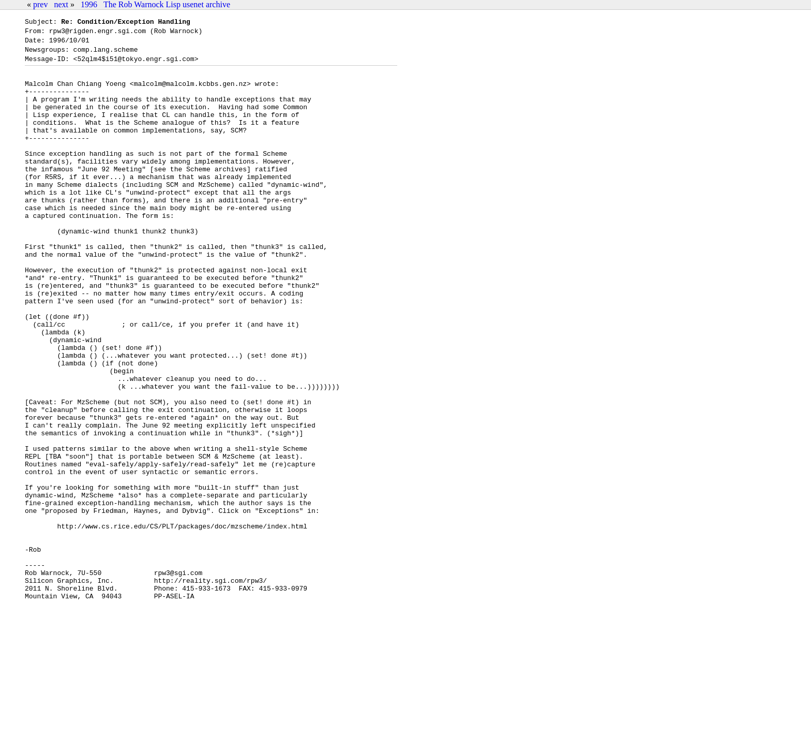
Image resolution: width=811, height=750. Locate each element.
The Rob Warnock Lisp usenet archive (166, 4)
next (61, 4)
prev (40, 4)
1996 (89, 4)
